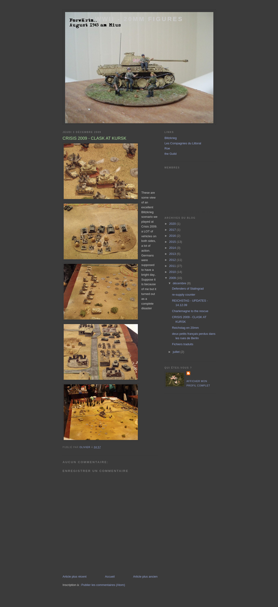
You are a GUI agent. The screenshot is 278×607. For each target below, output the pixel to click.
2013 (173, 254)
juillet (176, 352)
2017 (173, 229)
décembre (180, 283)
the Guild (170, 153)
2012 (173, 260)
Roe (167, 148)
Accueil (110, 576)
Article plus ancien (145, 576)
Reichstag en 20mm (185, 327)
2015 (173, 241)
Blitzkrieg (170, 138)
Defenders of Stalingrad (188, 288)
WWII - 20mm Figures (139, 19)
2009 (173, 278)
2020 (173, 223)
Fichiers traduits (182, 344)
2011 (173, 266)
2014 (173, 248)
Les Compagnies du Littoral (182, 143)
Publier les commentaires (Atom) (103, 585)
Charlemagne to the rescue (190, 311)
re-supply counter (183, 294)
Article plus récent (74, 576)
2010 (173, 272)
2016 (173, 235)
